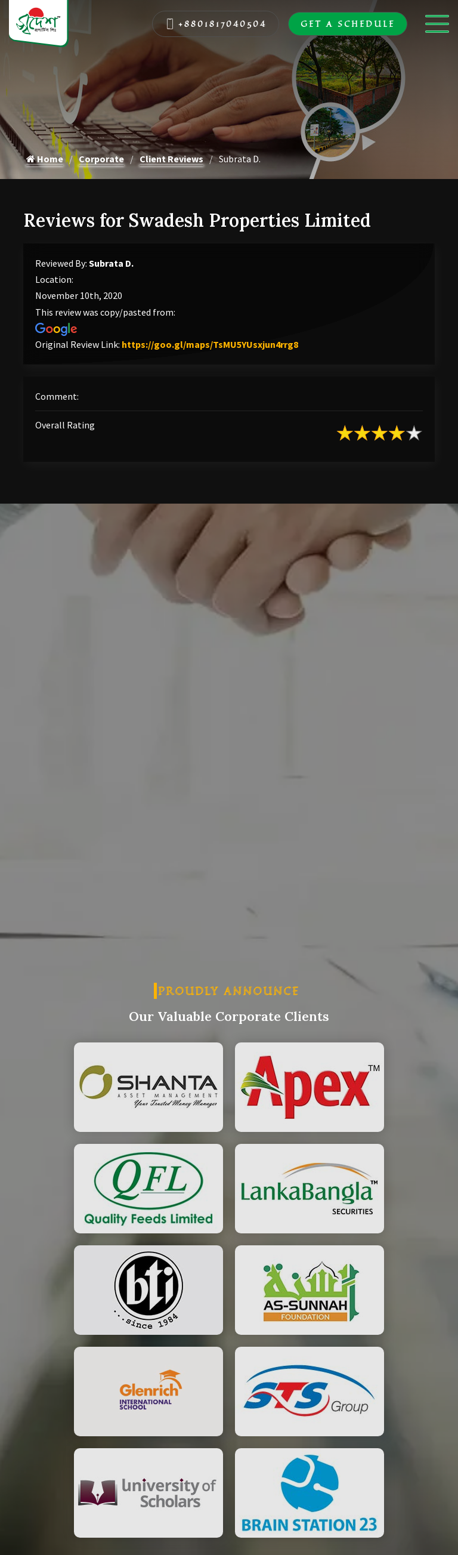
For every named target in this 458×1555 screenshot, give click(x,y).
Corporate (101, 159)
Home (44, 159)
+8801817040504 (216, 24)
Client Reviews (171, 159)
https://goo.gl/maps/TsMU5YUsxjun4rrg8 (210, 344)
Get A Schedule (347, 24)
